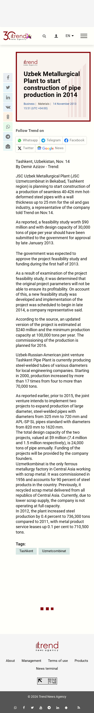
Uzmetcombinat (54, 551)
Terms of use (58, 661)
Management (31, 661)
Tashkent (26, 551)
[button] (8, 78)
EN (68, 36)
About (10, 661)
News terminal (47, 669)
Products (81, 661)
